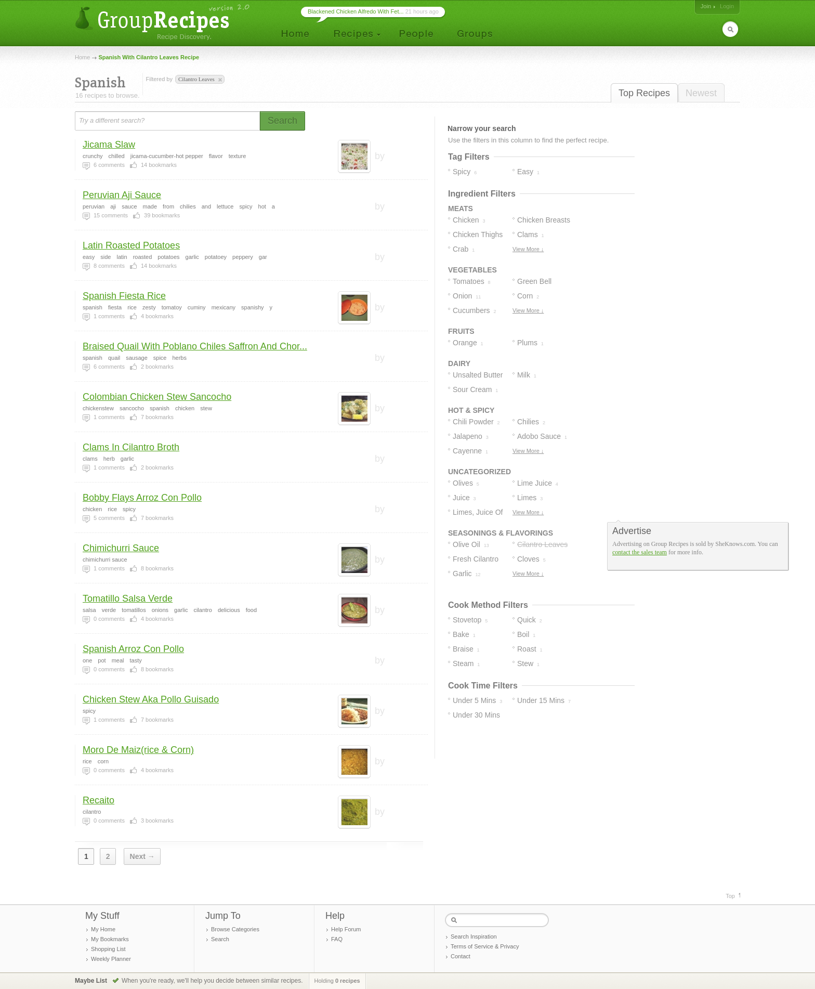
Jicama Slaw (109, 144)
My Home (103, 929)
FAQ (337, 939)
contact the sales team (639, 552)
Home (82, 57)
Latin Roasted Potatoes (131, 245)
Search (220, 939)
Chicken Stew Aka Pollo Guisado (151, 699)
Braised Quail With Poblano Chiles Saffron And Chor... (195, 346)
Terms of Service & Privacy (485, 946)
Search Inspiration (474, 936)
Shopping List (108, 949)
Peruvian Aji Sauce (122, 195)
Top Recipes (644, 93)
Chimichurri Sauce (121, 548)
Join (706, 6)
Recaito (98, 800)
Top (730, 896)
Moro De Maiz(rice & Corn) (138, 750)
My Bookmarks (110, 939)
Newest (701, 93)
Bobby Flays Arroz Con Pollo (142, 497)
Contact (460, 956)
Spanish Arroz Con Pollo (133, 649)
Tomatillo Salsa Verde (128, 598)
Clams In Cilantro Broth (131, 447)
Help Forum (346, 929)
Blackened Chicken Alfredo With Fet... (356, 11)
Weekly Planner (111, 959)
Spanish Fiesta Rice (124, 296)
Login (727, 6)
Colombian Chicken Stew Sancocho (157, 397)
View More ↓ (528, 249)
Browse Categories (235, 929)
